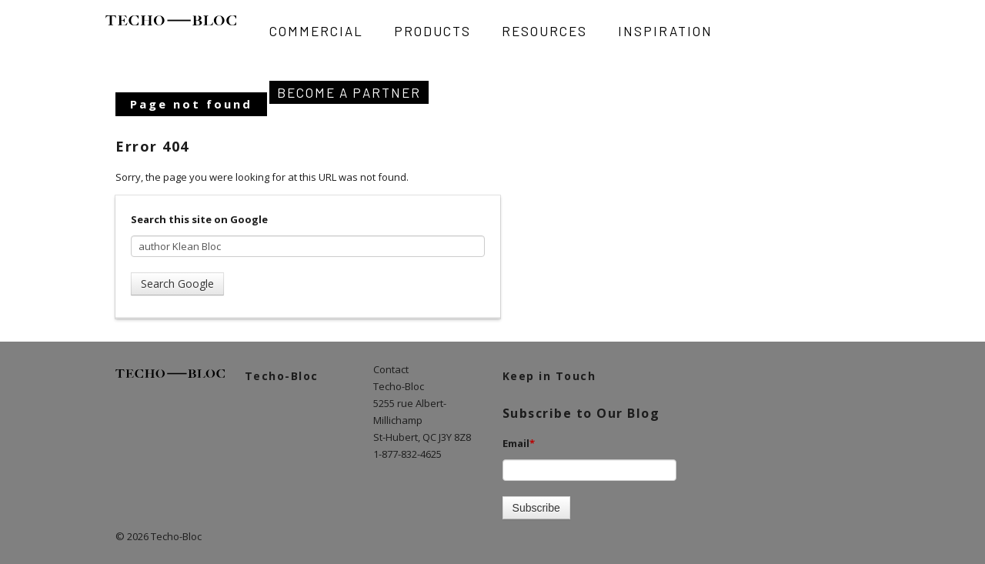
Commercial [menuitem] (316, 30)
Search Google (177, 283)
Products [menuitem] (432, 30)
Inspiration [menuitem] (665, 30)
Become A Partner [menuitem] (349, 92)
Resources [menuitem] (544, 30)
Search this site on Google (199, 219)
